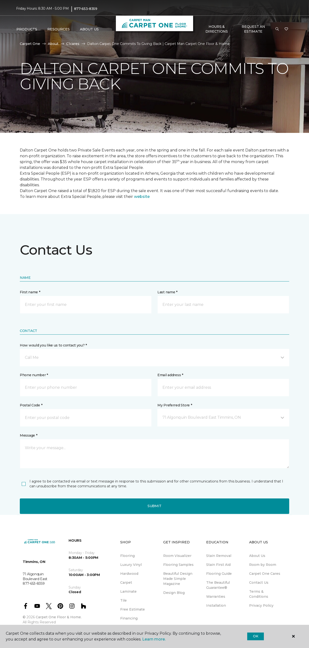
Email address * (170, 375)
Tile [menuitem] (123, 600)
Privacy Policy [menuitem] (261, 605)
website (142, 196)
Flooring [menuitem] (127, 556)
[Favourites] (286, 29)
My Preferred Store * (174, 405)
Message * (28, 435)
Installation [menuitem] (216, 605)
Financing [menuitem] (129, 618)
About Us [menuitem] (257, 556)
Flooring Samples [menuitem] (178, 564)
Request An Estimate (253, 29)
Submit (154, 506)
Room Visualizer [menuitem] (177, 556)
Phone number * (34, 375)
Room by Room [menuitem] (262, 564)
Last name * (167, 292)
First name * (30, 292)
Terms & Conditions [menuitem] (258, 594)
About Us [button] (89, 29)
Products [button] (26, 29)
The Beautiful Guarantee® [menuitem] (218, 585)
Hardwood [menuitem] (129, 573)
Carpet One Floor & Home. (59, 617)
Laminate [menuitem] (128, 591)
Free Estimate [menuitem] (132, 609)
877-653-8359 (85, 9)
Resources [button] (58, 29)
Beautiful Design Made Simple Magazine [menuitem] (177, 578)
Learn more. (154, 639)
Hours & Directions (216, 29)
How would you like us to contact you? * (53, 345)
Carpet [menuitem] (126, 582)
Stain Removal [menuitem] (218, 556)
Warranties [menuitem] (215, 596)
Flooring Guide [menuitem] (219, 573)
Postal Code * (31, 405)
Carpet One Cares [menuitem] (264, 573)
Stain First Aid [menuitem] (218, 564)
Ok (255, 636)
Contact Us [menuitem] (258, 582)
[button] (277, 29)
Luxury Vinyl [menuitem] (131, 564)
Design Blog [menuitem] (174, 592)
